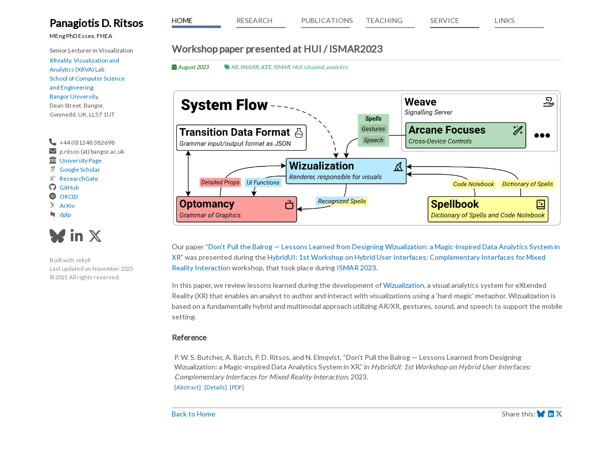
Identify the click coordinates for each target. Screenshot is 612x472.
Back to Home (193, 413)
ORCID (69, 196)
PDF (237, 387)
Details (215, 387)
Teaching (384, 20)
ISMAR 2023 (356, 267)
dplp (65, 214)
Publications (325, 20)
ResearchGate (79, 178)
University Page (81, 160)
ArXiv (67, 205)
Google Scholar (80, 169)
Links (505, 20)
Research (254, 20)
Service (444, 20)
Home (182, 20)
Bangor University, (74, 96)
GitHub (69, 187)
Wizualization (403, 285)
